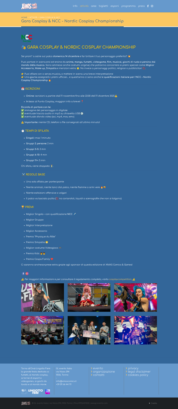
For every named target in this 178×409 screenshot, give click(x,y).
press (141, 6)
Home (24, 17)
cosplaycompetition (120, 279)
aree (93, 6)
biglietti (103, 6)
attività (84, 6)
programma (128, 6)
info (75, 6)
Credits (153, 403)
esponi (115, 6)
